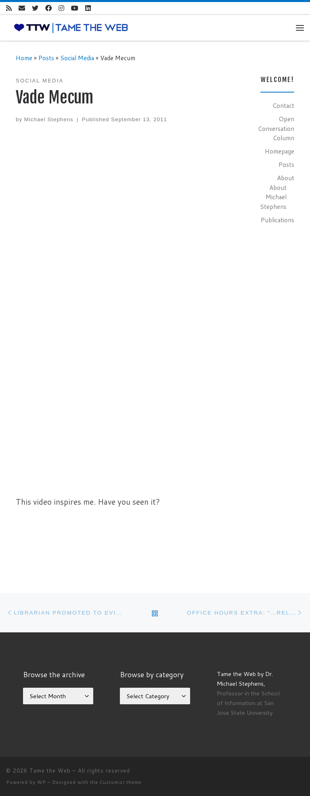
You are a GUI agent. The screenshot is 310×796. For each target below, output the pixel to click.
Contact (283, 105)
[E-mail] (22, 8)
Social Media (77, 57)
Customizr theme (120, 782)
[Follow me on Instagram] (61, 8)
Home (24, 57)
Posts (46, 57)
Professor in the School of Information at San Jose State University (248, 703)
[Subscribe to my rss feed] (9, 8)
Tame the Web (50, 770)
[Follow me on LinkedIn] (88, 8)
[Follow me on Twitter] (35, 8)
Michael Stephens (48, 119)
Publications (277, 219)
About (285, 177)
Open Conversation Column (276, 128)
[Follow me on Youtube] (74, 8)
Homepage (279, 151)
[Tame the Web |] (71, 27)
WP (41, 782)
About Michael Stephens (273, 197)
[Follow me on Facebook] (48, 8)
